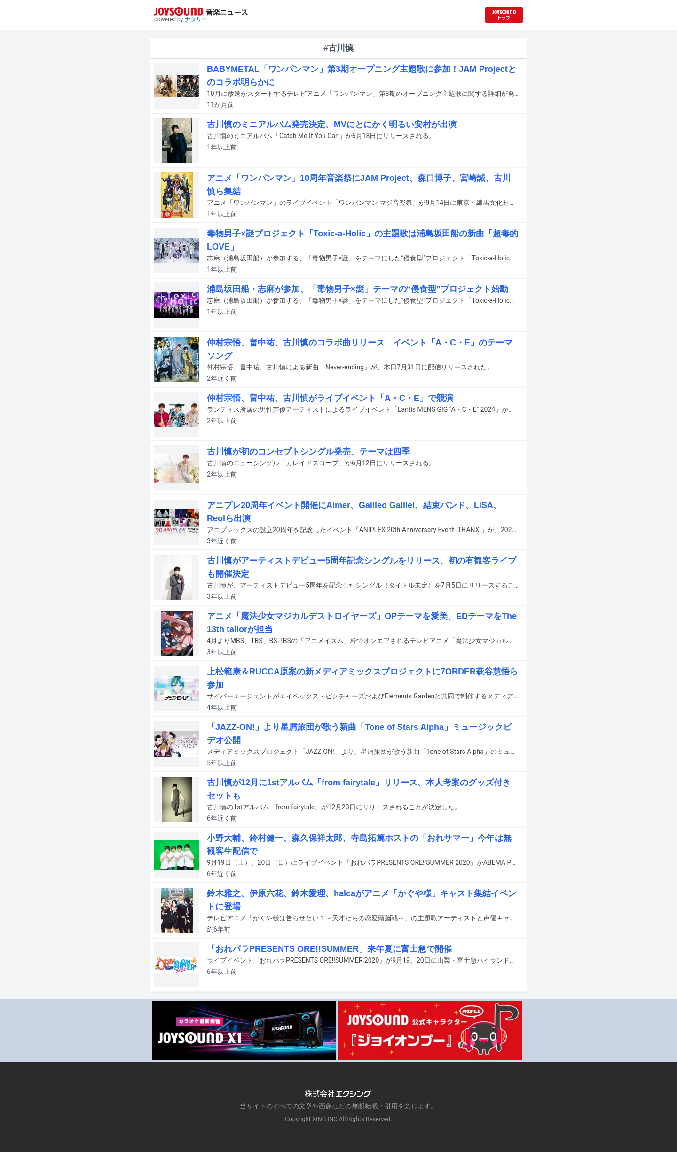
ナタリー (196, 19)
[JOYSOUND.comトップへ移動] (504, 15)
